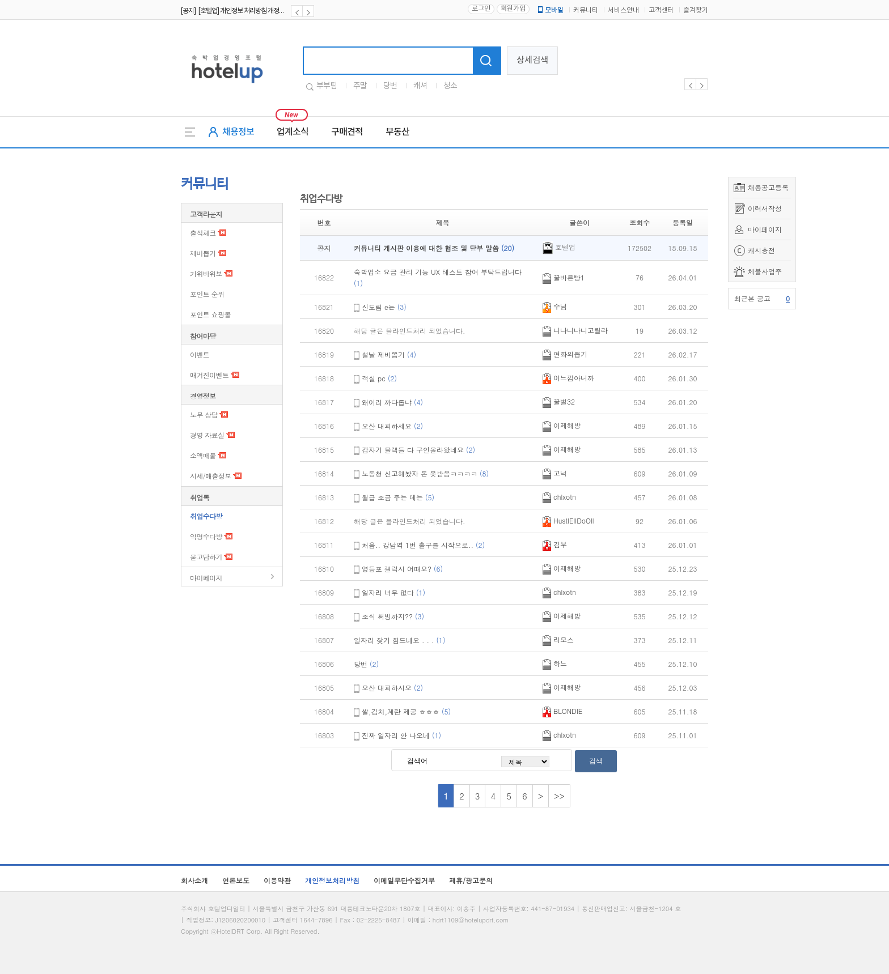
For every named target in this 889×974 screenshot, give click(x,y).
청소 (450, 86)
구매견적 (347, 132)
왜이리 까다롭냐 (392, 402)
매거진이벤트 (209, 375)
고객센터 (661, 10)
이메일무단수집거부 (404, 880)
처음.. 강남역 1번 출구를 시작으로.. (423, 545)
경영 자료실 (207, 435)
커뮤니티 (585, 10)
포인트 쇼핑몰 (210, 314)
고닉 (555, 473)
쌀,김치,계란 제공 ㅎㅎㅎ (406, 711)
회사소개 (194, 880)
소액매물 (203, 455)
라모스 (558, 639)
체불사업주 (765, 271)
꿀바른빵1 (564, 277)
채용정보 (238, 132)
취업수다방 (206, 516)
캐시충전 (761, 250)
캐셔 (420, 86)
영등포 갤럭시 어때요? (402, 568)
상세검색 (532, 60)
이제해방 (562, 425)
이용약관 (277, 880)
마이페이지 (765, 229)
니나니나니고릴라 (575, 330)
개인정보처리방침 (332, 880)
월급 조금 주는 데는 (398, 497)
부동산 (397, 132)
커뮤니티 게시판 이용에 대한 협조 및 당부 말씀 (434, 248)
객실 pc (379, 378)
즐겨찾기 (695, 10)
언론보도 (235, 880)
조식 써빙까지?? (393, 616)
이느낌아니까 (568, 377)
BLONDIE (562, 711)
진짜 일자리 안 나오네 (401, 735)
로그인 (481, 8)
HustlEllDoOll (568, 520)
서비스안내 (623, 10)
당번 (390, 86)
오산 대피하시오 (392, 687)
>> (559, 796)
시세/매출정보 (210, 475)
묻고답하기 (206, 557)
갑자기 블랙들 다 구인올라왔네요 (418, 449)
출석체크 (203, 232)
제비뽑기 (203, 253)
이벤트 (199, 354)
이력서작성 (765, 208)
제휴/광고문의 (471, 880)
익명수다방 (206, 536)
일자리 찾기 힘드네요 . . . (400, 640)
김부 (555, 544)
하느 (555, 663)
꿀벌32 (559, 401)
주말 (360, 86)
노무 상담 (204, 414)
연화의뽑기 (565, 354)
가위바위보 (206, 273)
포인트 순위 (207, 294)
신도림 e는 (384, 307)
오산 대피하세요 (392, 426)
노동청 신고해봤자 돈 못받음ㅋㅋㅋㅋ (425, 473)
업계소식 (292, 132)
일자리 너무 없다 (393, 592)
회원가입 (513, 8)
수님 (555, 306)
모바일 (550, 10)
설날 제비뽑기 (389, 354)
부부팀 (326, 86)
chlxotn (559, 496)
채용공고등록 (768, 187)
